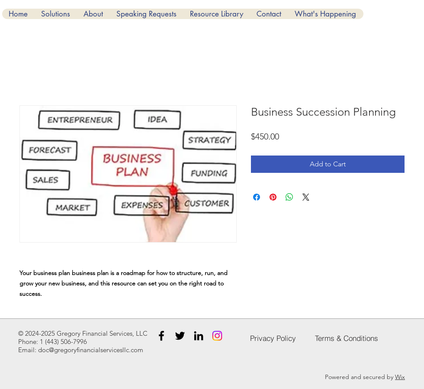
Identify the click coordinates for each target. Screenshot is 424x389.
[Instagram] (217, 335)
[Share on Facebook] (256, 197)
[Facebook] (161, 335)
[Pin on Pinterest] (273, 197)
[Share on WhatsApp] (289, 197)
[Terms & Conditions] (346, 338)
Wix (400, 377)
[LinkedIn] (198, 335)
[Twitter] (179, 335)
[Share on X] (306, 197)
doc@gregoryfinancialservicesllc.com (90, 350)
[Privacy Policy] (273, 338)
